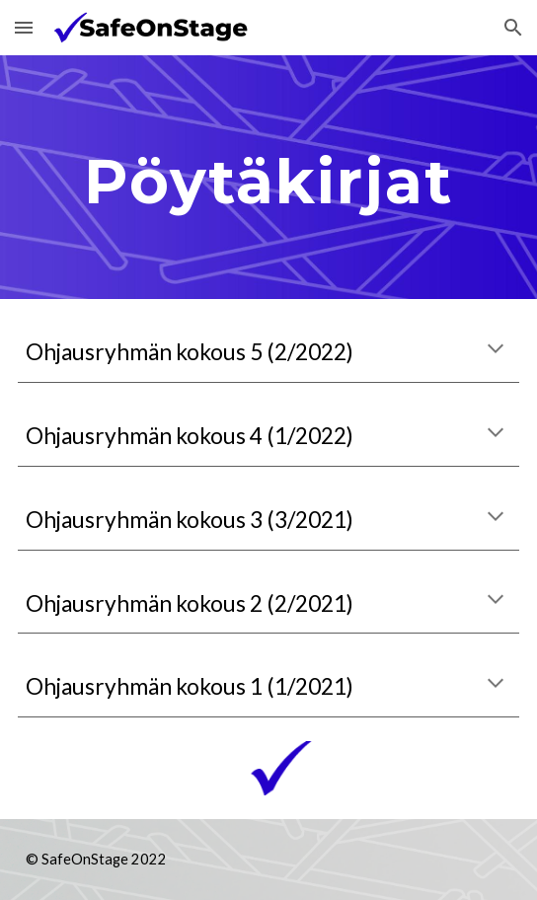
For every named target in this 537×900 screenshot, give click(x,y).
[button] (23, 27)
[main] (268, 177)
